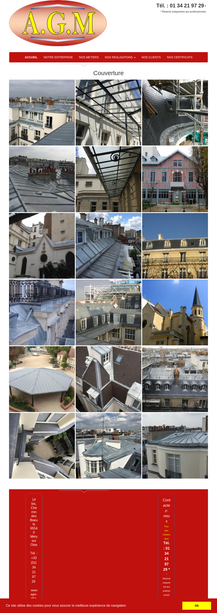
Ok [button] (197, 605)
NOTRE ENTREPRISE (58, 57)
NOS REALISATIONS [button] (120, 57)
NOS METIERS (89, 57)
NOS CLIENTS (151, 57)
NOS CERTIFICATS (180, 57)
